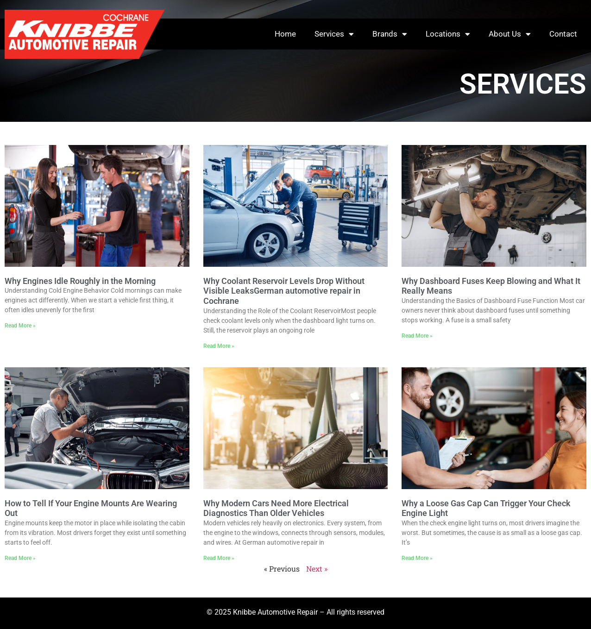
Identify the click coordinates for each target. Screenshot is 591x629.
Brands (389, 34)
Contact (563, 33)
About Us (510, 34)
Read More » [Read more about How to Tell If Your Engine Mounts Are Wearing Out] (20, 558)
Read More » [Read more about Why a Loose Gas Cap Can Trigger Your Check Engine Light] (417, 558)
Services (334, 34)
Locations (448, 34)
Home (285, 33)
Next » (316, 568)
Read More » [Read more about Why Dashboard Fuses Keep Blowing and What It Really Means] (417, 336)
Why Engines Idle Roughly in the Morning (80, 281)
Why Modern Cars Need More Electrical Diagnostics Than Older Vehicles (276, 508)
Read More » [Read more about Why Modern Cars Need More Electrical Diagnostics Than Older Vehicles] (218, 558)
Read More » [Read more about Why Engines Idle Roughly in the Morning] (20, 325)
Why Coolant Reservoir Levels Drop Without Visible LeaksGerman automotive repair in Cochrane (284, 291)
